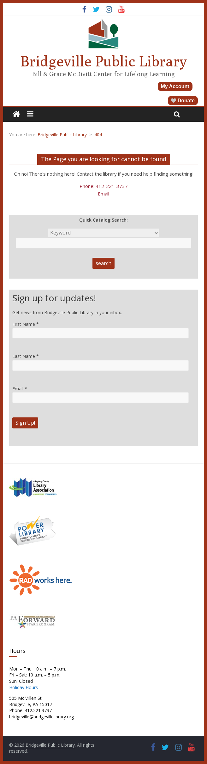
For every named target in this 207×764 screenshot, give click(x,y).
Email (103, 193)
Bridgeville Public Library (103, 61)
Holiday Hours (23, 687)
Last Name (25, 356)
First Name (25, 324)
